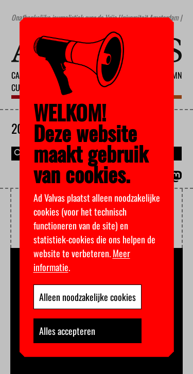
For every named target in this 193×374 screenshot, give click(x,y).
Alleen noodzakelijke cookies (87, 297)
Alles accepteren (67, 330)
